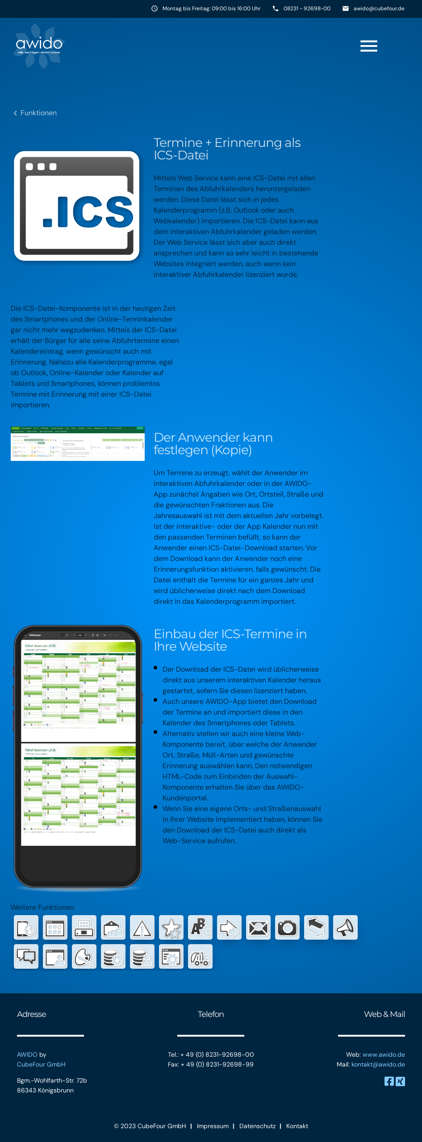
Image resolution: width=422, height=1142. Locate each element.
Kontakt (297, 1126)
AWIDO (27, 1054)
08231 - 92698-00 (307, 8)
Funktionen (39, 112)
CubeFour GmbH (41, 1064)
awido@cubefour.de (379, 8)
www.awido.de (384, 1054)
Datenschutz (257, 1126)
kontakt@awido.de (378, 1064)
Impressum (213, 1126)
